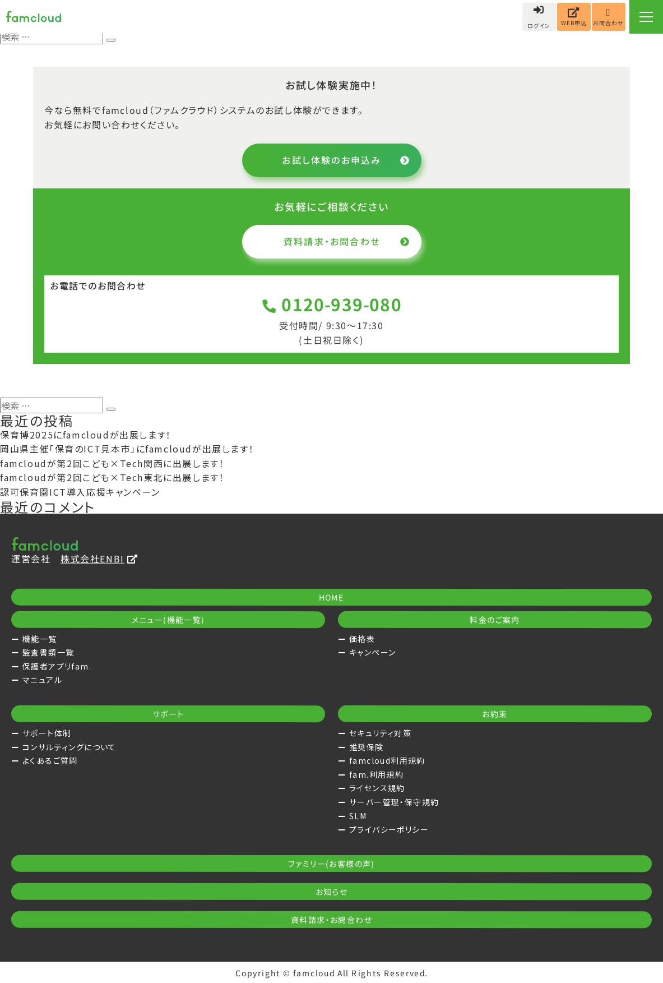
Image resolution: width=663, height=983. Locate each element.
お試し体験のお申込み (346, 160)
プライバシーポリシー (389, 829)
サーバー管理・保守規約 (394, 801)
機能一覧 (39, 638)
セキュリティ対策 (380, 733)
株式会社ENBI (99, 558)
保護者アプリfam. (56, 666)
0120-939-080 (331, 304)
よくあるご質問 (50, 760)
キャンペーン (372, 652)
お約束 (494, 713)
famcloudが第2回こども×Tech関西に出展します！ (112, 463)
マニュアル (42, 679)
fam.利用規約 (376, 774)
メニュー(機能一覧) (168, 619)
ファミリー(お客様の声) (331, 863)
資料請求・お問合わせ (346, 241)
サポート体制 (46, 733)
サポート (168, 713)
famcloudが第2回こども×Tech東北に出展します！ (112, 477)
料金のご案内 (495, 619)
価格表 (362, 638)
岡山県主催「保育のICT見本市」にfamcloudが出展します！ (127, 448)
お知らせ (332, 891)
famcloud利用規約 (387, 760)
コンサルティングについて (69, 747)
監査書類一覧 (48, 652)
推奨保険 (366, 747)
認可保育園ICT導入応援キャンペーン (80, 492)
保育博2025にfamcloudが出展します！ (85, 434)
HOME (332, 597)
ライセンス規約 (377, 787)
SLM (358, 816)
